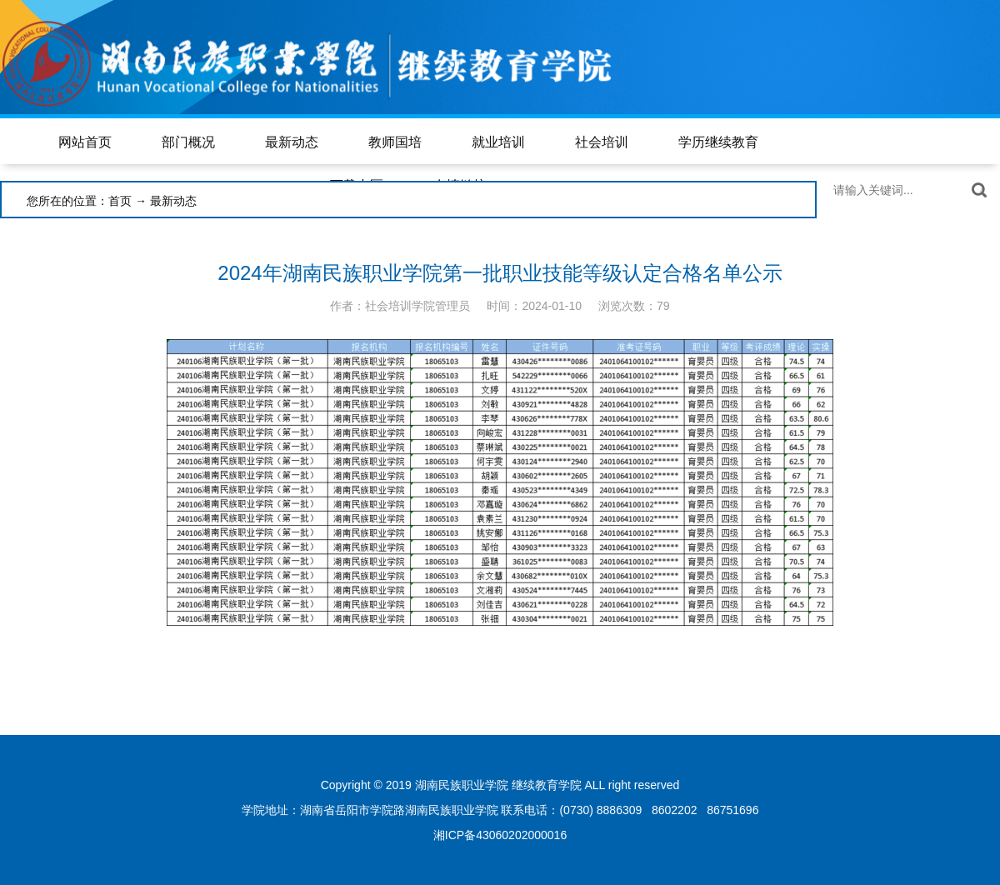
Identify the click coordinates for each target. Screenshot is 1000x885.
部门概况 (188, 142)
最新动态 (291, 142)
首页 (120, 201)
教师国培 (395, 142)
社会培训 (601, 142)
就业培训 (498, 142)
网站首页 (85, 142)
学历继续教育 (718, 142)
